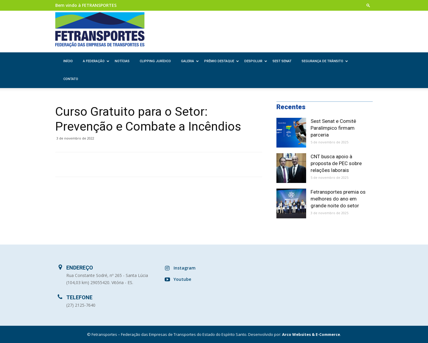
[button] (368, 5)
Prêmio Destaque (221, 61)
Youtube (182, 279)
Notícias (122, 61)
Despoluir (255, 61)
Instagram (185, 268)
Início (68, 61)
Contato (70, 79)
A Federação (96, 61)
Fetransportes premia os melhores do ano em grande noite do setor (338, 199)
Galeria (190, 61)
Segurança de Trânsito (325, 61)
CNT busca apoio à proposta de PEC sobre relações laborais (336, 163)
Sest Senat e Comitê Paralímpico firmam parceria (333, 128)
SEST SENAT (282, 61)
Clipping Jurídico (155, 61)
